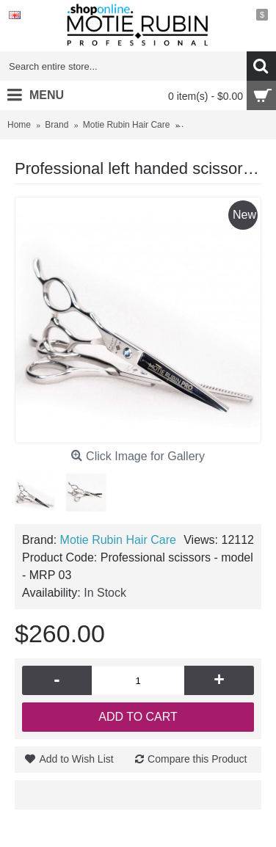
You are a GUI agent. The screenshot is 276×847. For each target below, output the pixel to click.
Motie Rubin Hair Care (118, 540)
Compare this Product (197, 759)
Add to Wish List (76, 759)
